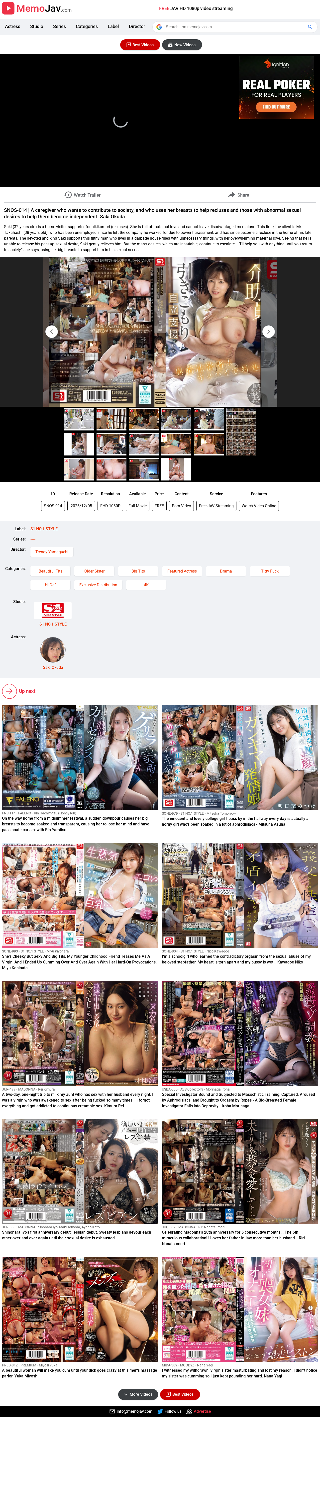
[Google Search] (310, 27)
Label (113, 26)
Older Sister (94, 571)
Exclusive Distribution (98, 585)
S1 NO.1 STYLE (44, 529)
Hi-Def (50, 585)
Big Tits (138, 571)
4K (146, 585)
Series (59, 26)
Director (137, 26)
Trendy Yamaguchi (51, 552)
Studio (36, 26)
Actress (12, 26)
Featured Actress (182, 571)
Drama (226, 571)
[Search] (235, 27)
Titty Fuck (270, 571)
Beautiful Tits (50, 571)
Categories (87, 26)
